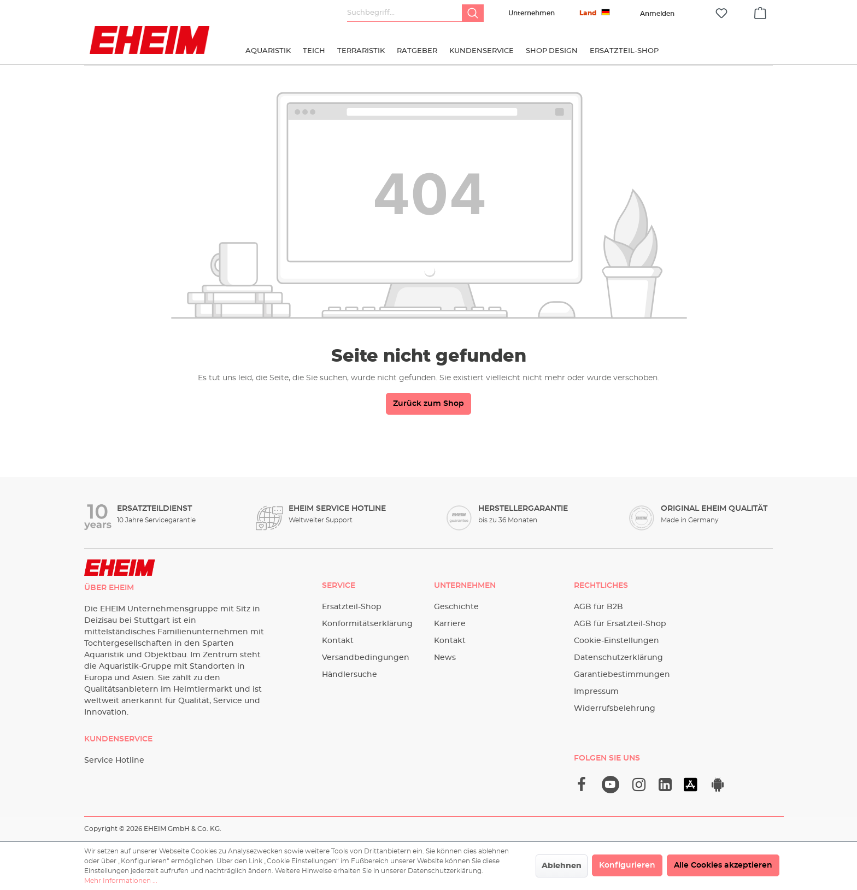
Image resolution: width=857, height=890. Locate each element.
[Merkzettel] (721, 13)
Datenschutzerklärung (618, 658)
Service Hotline (114, 760)
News (445, 658)
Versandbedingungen (365, 658)
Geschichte (456, 607)
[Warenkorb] (760, 11)
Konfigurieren (627, 865)
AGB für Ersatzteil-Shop (620, 624)
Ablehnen (562, 866)
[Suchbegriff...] (404, 13)
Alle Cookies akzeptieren (723, 865)
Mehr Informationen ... (120, 880)
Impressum (596, 692)
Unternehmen (531, 13)
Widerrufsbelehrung (614, 708)
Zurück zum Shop (428, 404)
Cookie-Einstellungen (616, 641)
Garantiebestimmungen (622, 675)
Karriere (450, 624)
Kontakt (338, 641)
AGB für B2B (598, 607)
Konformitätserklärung (367, 624)
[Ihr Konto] (657, 13)
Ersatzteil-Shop (351, 607)
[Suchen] (473, 13)
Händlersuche (349, 675)
